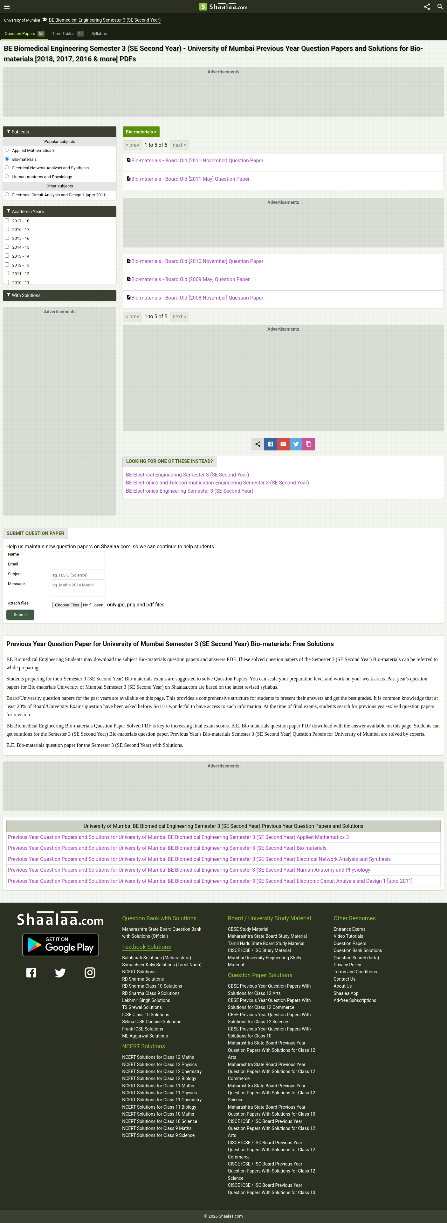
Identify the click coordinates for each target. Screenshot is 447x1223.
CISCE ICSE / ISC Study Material (259, 950)
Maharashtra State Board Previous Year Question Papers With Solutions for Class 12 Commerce (271, 1071)
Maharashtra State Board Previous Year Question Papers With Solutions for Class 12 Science (271, 1093)
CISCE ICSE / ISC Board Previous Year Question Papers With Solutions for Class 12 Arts (271, 1128)
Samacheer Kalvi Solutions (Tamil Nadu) (162, 964)
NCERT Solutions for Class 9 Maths (156, 1128)
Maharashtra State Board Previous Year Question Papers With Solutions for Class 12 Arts (271, 1050)
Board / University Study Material (269, 918)
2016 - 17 (17, 229)
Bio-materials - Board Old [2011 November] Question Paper (194, 161)
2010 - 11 (17, 282)
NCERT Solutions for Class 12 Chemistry (162, 1071)
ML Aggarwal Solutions (145, 1035)
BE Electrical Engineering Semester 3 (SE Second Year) (187, 475)
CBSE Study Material (248, 929)
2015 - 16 (17, 238)
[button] (283, 377)
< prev (132, 145)
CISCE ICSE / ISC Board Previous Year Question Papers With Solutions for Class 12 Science (271, 1171)
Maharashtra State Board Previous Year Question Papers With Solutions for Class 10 (271, 1111)
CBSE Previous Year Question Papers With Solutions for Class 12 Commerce (269, 1004)
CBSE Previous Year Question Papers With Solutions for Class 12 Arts (269, 989)
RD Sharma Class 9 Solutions (151, 993)
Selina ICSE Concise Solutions (151, 1021)
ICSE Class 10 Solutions (145, 1014)
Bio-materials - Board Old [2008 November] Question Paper (194, 298)
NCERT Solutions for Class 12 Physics (159, 1064)
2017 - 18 (17, 220)
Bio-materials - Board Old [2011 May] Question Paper (188, 179)
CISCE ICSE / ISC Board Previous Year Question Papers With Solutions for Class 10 (271, 1189)
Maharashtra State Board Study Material (267, 936)
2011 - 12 (17, 273)
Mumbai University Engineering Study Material (264, 961)
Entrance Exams (349, 929)
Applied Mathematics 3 (30, 150)
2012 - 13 (17, 264)
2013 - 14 (17, 256)
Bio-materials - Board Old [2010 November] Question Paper (194, 261)
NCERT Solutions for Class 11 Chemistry (162, 1099)
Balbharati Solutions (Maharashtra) (156, 957)
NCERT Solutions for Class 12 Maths (158, 1057)
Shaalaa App (346, 993)
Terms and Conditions (355, 971)
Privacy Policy (347, 964)
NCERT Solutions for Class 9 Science (158, 1135)
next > (179, 145)
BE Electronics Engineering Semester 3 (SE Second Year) (189, 491)
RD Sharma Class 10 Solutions (152, 986)
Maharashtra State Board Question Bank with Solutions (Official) (161, 933)
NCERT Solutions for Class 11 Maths (158, 1085)
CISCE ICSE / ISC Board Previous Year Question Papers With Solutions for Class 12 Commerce (271, 1149)
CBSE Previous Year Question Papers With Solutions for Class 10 (269, 1032)
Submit (20, 614)
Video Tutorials (348, 936)
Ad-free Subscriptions (355, 1000)
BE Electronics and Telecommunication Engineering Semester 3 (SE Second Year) (217, 483)
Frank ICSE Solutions (142, 1028)
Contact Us (344, 979)
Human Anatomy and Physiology (38, 176)
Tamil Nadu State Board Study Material (266, 943)
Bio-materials (21, 159)
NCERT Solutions (138, 971)
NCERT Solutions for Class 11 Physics (159, 1092)
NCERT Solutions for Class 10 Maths (158, 1114)
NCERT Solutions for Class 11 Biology (159, 1107)
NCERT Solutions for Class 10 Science (159, 1121)
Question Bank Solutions (358, 950)
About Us (343, 986)
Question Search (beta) (356, 957)
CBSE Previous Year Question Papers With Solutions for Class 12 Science (269, 1018)
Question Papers (350, 943)
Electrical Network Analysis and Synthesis (47, 167)
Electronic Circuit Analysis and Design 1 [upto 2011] (56, 194)
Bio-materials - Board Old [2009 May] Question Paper (188, 279)
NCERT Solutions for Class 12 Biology (159, 1078)
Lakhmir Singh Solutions (146, 1000)
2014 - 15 (17, 247)
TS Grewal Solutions (142, 1007)
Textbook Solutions (146, 946)
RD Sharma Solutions (143, 979)
